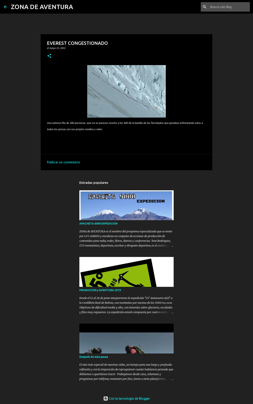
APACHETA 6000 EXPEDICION (98, 223)
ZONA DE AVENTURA (42, 6)
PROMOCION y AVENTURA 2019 (100, 290)
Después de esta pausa (93, 356)
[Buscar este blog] (229, 7)
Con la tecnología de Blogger (126, 398)
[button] (49, 56)
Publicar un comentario (63, 162)
